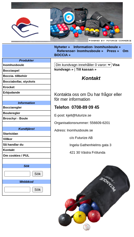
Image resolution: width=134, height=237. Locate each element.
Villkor (7, 139)
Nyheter (60, 47)
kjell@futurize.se (78, 115)
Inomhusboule (13, 65)
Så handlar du (13, 144)
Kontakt (8, 149)
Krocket (8, 87)
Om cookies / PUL (16, 155)
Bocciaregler (12, 107)
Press (111, 51)
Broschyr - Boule (15, 118)
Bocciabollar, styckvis (19, 81)
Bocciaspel (11, 70)
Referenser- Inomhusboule (78, 51)
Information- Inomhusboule (96, 47)
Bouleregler (11, 113)
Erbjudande (11, 92)
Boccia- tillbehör (15, 75)
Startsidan (10, 133)
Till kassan (85, 69)
